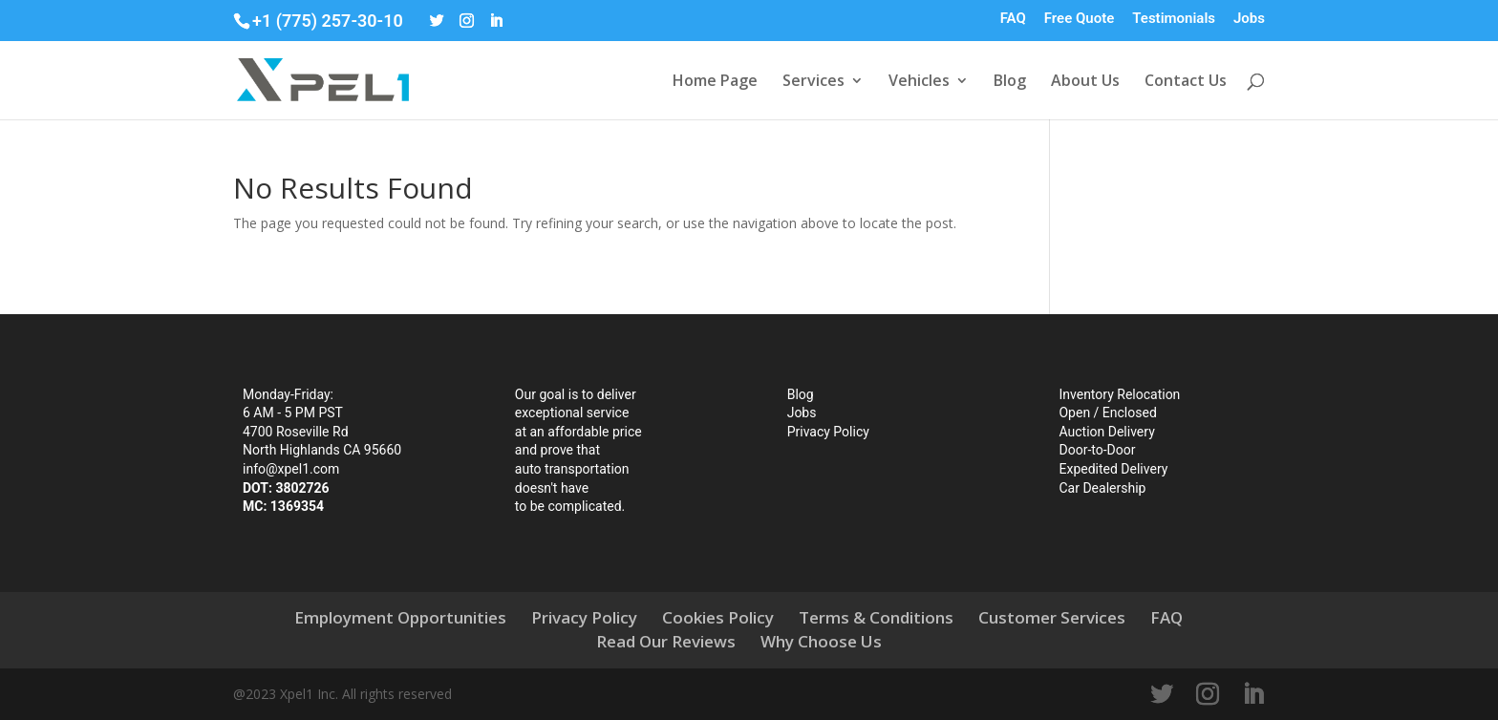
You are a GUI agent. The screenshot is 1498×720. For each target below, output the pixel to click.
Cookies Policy (718, 617)
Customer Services (1051, 617)
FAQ (1013, 19)
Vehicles (919, 82)
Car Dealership (1102, 488)
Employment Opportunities (400, 617)
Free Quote (1079, 19)
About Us (1085, 82)
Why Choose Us (821, 641)
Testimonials (1173, 19)
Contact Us (1186, 82)
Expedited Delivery (1113, 468)
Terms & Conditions (876, 617)
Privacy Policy (828, 431)
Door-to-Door (1097, 449)
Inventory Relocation (1119, 394)
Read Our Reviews (666, 641)
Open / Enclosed (1107, 412)
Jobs (1249, 19)
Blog (1010, 82)
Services (813, 82)
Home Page (715, 82)
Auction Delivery (1106, 431)
